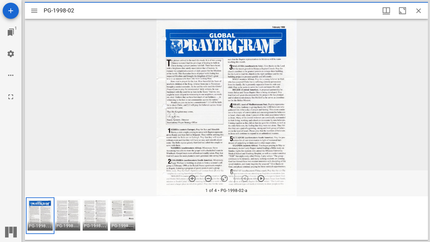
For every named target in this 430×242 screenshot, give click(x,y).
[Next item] (261, 178)
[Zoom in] (192, 178)
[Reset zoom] (224, 178)
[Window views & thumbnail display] (386, 11)
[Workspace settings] (11, 54)
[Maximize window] (402, 11)
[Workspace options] (11, 75)
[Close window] (419, 11)
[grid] (226, 218)
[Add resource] (11, 11)
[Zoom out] (208, 178)
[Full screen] (11, 97)
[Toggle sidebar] (34, 11)
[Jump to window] (11, 32)
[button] (40, 215)
